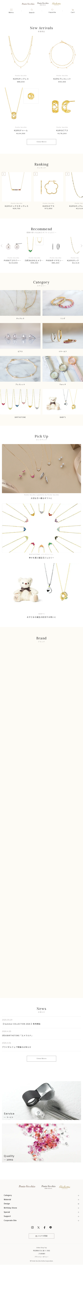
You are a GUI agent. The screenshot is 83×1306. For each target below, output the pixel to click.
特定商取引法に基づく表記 (41, 1290)
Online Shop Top (41, 1287)
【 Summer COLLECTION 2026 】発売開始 (21, 1063)
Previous (2, 285)
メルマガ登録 (41, 1275)
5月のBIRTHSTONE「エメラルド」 (17, 1074)
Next (81, 285)
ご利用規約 (41, 1293)
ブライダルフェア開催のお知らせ (16, 1086)
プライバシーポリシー (41, 1296)
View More (41, 181)
